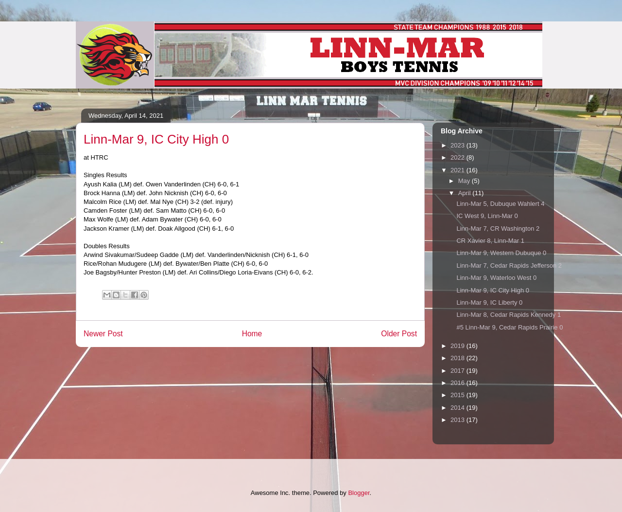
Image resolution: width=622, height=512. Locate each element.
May (465, 180)
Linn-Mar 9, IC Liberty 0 (489, 302)
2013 (458, 419)
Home (252, 333)
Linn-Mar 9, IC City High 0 (492, 290)
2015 (458, 395)
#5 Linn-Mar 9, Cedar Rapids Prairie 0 (509, 327)
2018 (458, 358)
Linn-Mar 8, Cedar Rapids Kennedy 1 (508, 314)
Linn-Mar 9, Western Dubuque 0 (501, 252)
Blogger (358, 492)
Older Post (399, 333)
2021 (458, 170)
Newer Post (103, 333)
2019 (458, 345)
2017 (458, 370)
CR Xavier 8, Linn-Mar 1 (490, 240)
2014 (458, 407)
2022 (458, 157)
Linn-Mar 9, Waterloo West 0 (496, 277)
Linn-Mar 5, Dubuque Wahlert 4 (500, 203)
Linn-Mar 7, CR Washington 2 (497, 228)
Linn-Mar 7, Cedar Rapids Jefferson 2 (509, 265)
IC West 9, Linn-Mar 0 (487, 215)
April (465, 193)
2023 (458, 145)
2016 (458, 382)
